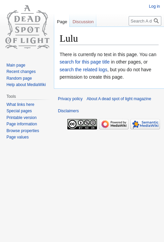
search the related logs (83, 69)
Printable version (21, 117)
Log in (154, 6)
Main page (15, 65)
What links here (20, 104)
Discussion (83, 21)
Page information (21, 124)
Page (62, 21)
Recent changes (21, 71)
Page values (17, 137)
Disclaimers (68, 111)
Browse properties (22, 130)
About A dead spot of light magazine (119, 98)
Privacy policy (70, 98)
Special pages (19, 111)
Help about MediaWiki (26, 84)
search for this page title (85, 62)
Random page (19, 78)
